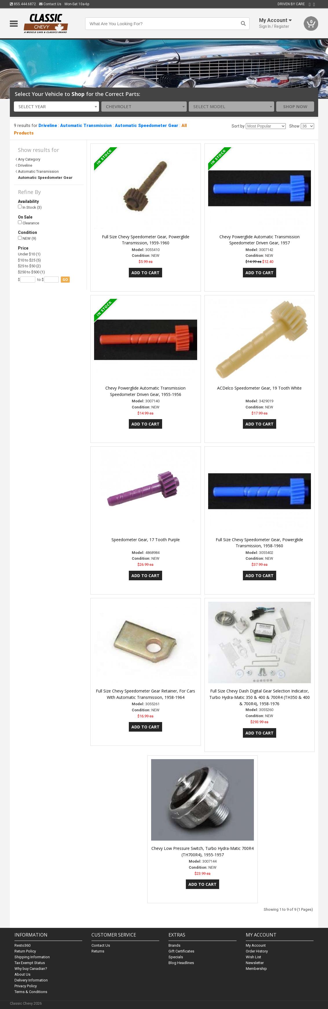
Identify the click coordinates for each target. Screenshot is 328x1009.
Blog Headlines (181, 963)
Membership (256, 968)
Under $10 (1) (29, 254)
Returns (97, 951)
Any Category (29, 159)
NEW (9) (27, 238)
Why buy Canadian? (30, 968)
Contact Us (50, 4)
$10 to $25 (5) (29, 260)
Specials (175, 957)
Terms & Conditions (30, 992)
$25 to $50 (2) (29, 266)
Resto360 (22, 945)
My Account (256, 945)
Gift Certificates (181, 951)
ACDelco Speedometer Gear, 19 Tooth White (259, 388)
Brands (174, 945)
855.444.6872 (23, 4)
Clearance (28, 222)
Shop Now (295, 106)
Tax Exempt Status (29, 963)
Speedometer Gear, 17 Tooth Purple (145, 539)
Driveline (48, 125)
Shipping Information (32, 957)
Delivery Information (31, 980)
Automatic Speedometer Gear (146, 125)
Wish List (253, 957)
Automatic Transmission (86, 125)
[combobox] (56, 106)
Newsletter (255, 963)
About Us (22, 974)
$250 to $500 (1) (31, 272)
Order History (257, 951)
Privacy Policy (25, 986)
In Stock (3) (30, 207)
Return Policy (25, 951)
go (65, 279)
